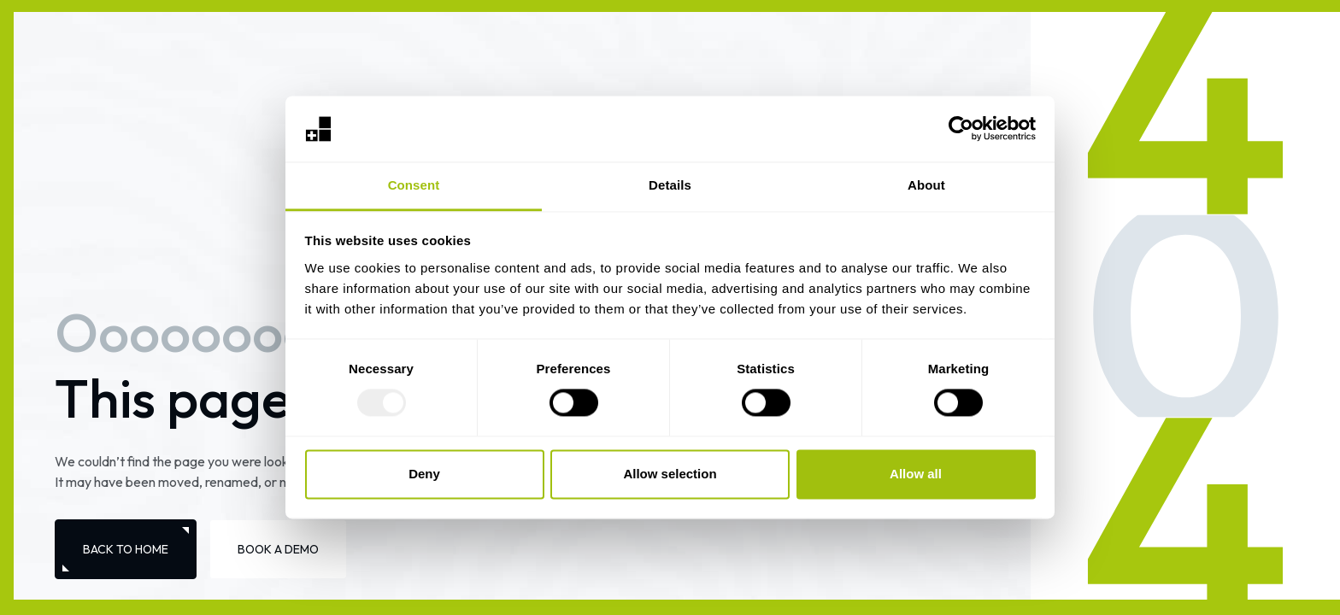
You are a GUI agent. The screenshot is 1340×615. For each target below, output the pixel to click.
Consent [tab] (414, 185)
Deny (424, 473)
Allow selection (669, 473)
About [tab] (926, 185)
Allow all (916, 473)
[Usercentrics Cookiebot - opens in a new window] (961, 129)
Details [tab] (670, 185)
